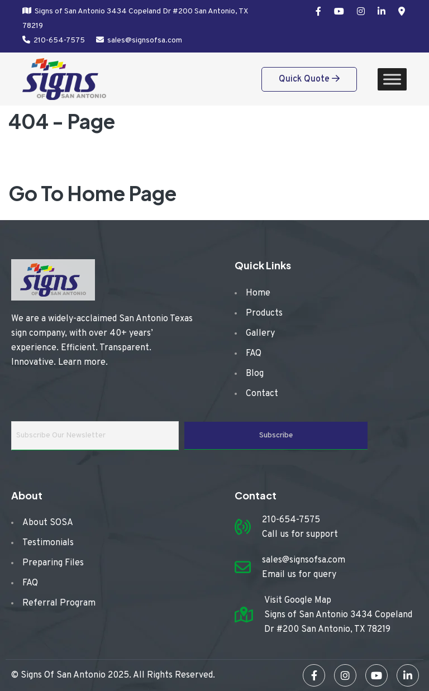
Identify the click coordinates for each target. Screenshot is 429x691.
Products (264, 313)
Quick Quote (309, 79)
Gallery (260, 333)
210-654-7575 (59, 40)
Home (258, 293)
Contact (262, 393)
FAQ (253, 353)
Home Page (122, 193)
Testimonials (48, 543)
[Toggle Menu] (392, 79)
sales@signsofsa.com (144, 40)
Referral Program (59, 603)
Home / (49, 160)
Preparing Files (53, 563)
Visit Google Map (297, 600)
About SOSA (47, 522)
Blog (255, 373)
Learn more (82, 362)
